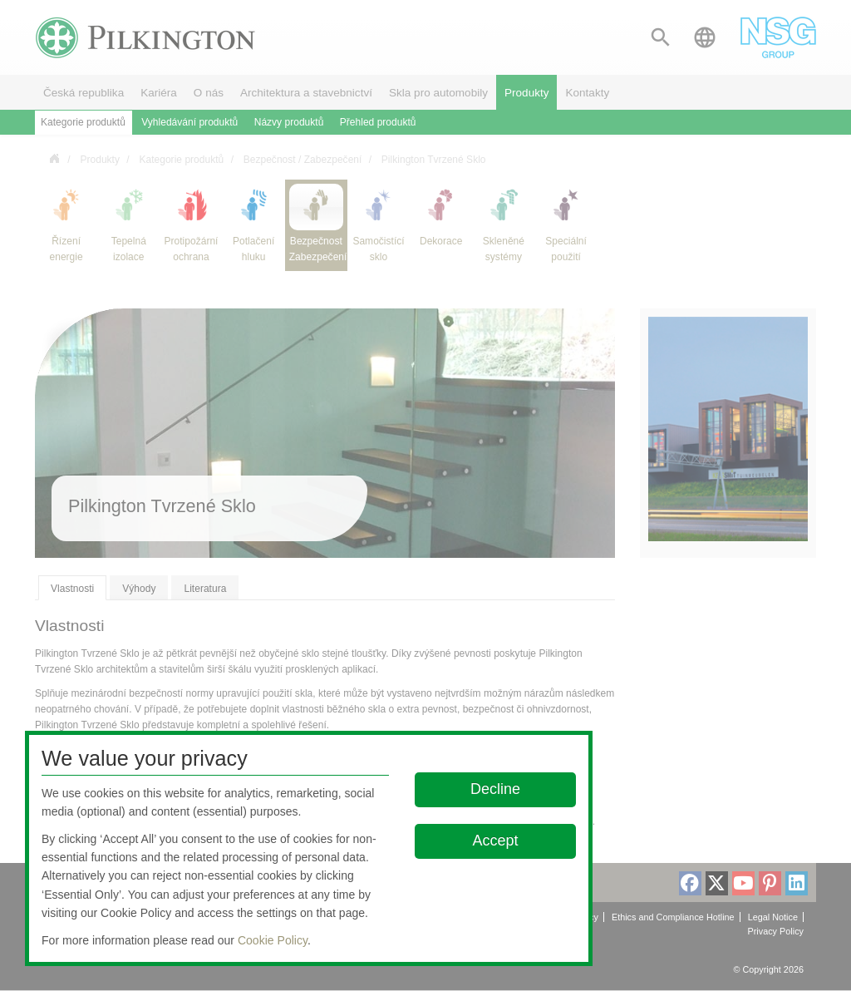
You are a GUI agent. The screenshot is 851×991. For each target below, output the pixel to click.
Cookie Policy (272, 940)
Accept (496, 840)
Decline (496, 789)
